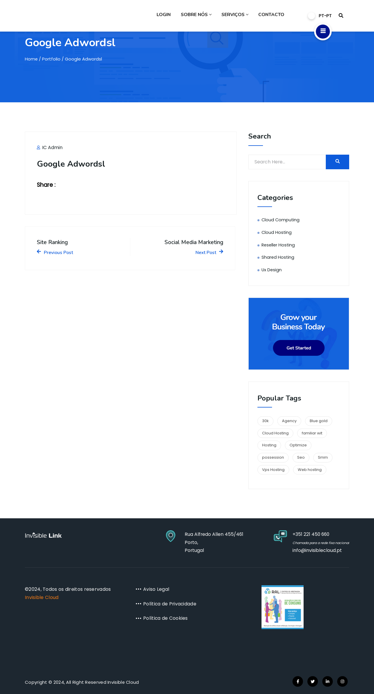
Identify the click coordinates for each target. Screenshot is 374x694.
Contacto (272, 16)
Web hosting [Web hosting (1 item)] (310, 469)
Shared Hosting (278, 257)
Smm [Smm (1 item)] (323, 457)
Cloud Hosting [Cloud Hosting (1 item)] (275, 433)
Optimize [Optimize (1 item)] (298, 445)
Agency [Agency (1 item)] (289, 421)
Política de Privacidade (170, 603)
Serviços (236, 16)
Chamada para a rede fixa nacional (319, 543)
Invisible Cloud (42, 597)
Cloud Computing (281, 220)
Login (167, 16)
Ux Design (272, 270)
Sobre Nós (198, 16)
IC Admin (50, 147)
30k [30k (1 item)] (265, 421)
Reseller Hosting (279, 245)
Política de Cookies (165, 618)
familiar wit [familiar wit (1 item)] (312, 433)
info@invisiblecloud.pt (313, 550)
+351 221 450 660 (308, 534)
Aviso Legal (156, 589)
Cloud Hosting (277, 232)
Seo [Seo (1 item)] (301, 457)
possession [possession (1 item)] (273, 457)
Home (31, 59)
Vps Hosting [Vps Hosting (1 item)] (273, 469)
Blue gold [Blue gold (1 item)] (319, 421)
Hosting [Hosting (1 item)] (269, 445)
